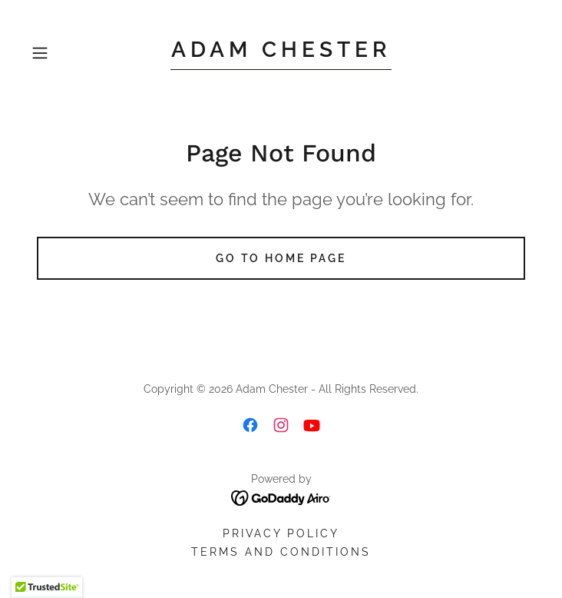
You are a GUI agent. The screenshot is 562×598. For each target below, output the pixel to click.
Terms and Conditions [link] (281, 552)
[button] (63, 53)
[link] (281, 53)
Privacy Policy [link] (281, 533)
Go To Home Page (281, 258)
